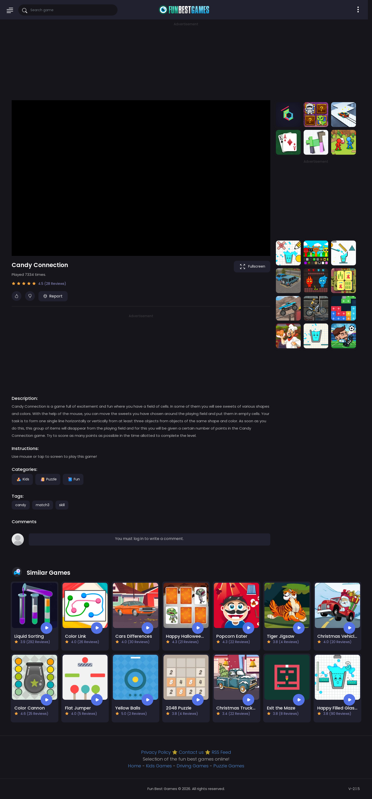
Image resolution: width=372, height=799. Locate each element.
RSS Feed (221, 752)
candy (20, 505)
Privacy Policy (156, 752)
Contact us (191, 752)
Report (53, 296)
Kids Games (159, 766)
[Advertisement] (186, 61)
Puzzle (48, 479)
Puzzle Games (228, 766)
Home (134, 766)
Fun (73, 479)
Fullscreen (252, 266)
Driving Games (193, 766)
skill (62, 505)
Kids (22, 479)
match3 (42, 505)
